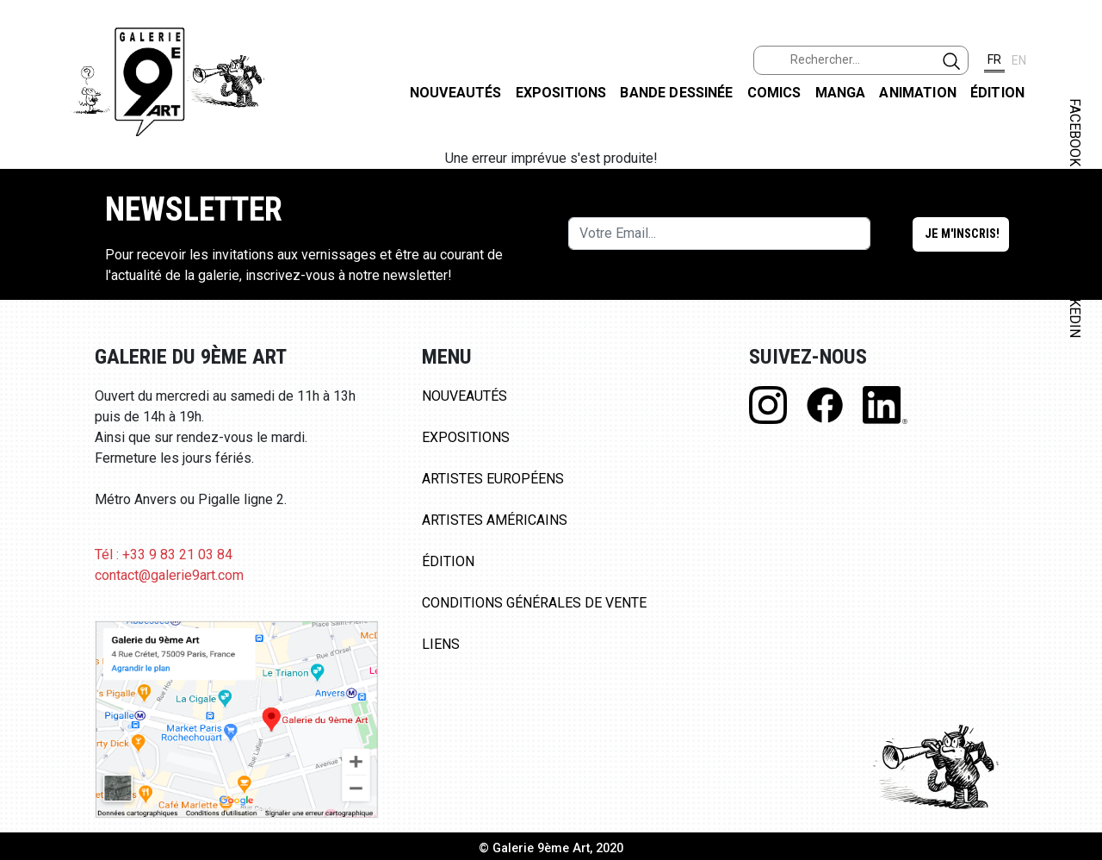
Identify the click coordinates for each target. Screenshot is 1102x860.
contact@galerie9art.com (169, 575)
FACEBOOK (1075, 132)
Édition (997, 92)
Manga (840, 92)
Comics (774, 92)
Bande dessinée (676, 92)
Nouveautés (456, 92)
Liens (441, 644)
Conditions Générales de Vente (534, 603)
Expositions (561, 92)
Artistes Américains (494, 520)
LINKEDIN (1075, 307)
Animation (917, 92)
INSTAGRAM (1075, 221)
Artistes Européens (493, 479)
